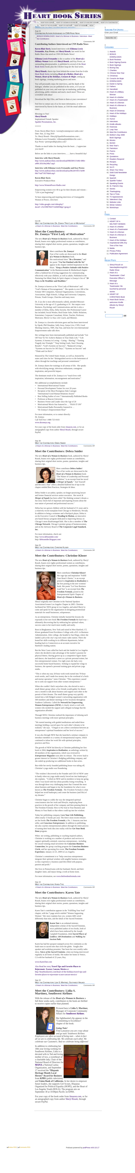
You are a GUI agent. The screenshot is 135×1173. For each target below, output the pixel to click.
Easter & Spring (116, 84)
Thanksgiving (115, 191)
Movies (112, 140)
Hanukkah (114, 89)
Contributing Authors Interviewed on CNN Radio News (57, 33)
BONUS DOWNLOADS (46, 36)
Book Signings (115, 65)
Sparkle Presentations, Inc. (45, 122)
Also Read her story (43, 966)
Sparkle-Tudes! (116, 181)
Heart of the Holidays (48, 25)
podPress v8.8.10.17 (91, 1148)
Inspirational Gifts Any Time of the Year (118, 244)
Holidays (113, 116)
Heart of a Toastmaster (109, 22)
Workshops (114, 208)
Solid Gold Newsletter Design (118, 174)
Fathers (113, 86)
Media (92, 25)
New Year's (114, 146)
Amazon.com (71, 427)
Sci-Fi (112, 167)
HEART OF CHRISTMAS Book (117, 295)
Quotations (114, 156)
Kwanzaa (113, 127)
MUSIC (112, 143)
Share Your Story (116, 170)
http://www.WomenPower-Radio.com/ (50, 185)
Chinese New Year (117, 73)
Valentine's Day (116, 199)
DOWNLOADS (115, 81)
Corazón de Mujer (117, 78)
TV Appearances (116, 197)
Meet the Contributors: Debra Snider (50, 443)
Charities (113, 70)
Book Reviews (115, 60)
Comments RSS (24, 1147)
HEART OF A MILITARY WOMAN (89, 22)
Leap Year (114, 130)
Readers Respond (117, 159)
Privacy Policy (115, 251)
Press (112, 154)
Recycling (113, 165)
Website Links (115, 202)
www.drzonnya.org (42, 422)
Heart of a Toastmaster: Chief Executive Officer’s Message (117, 277)
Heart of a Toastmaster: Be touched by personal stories (118, 288)
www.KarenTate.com (43, 962)
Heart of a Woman (80, 25)
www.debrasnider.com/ (49, 537)
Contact (113, 219)
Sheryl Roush (65, 430)
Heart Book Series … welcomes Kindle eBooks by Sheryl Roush (118, 304)
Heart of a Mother (65, 25)
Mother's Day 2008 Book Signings (117, 136)
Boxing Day (114, 68)
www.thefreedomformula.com (68, 876)
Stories (112, 189)
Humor (112, 119)
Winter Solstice (116, 205)
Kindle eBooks (115, 124)
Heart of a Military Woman (117, 93)
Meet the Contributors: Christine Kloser (51, 547)
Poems (112, 151)
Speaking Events (116, 183)
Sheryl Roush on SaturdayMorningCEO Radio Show (118, 267)
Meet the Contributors (69, 226)
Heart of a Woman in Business (66, 22)
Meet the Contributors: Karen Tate (49, 884)
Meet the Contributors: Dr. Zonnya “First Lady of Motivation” (60, 223)
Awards (113, 52)
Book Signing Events (118, 62)
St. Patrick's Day (116, 186)
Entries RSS (12, 1147)
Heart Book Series (44, 1)
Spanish (113, 178)
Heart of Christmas (117, 111)
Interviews (83, 36)
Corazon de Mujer (68, 77)
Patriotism (114, 148)
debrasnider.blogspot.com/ (50, 539)
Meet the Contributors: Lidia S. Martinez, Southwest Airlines (60, 982)
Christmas (114, 76)
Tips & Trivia (115, 194)
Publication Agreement (119, 254)
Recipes (113, 162)
